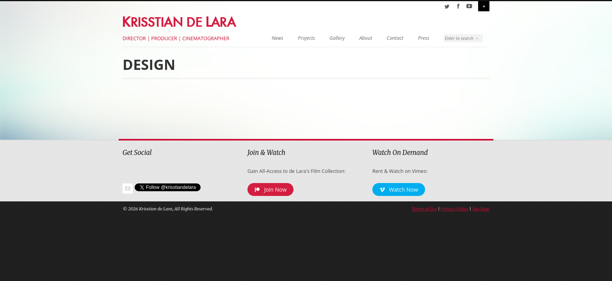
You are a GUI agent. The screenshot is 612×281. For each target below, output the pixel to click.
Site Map (480, 209)
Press (423, 38)
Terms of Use (424, 209)
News (277, 38)
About (365, 38)
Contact (395, 38)
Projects (306, 38)
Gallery (337, 38)
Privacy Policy (454, 209)
